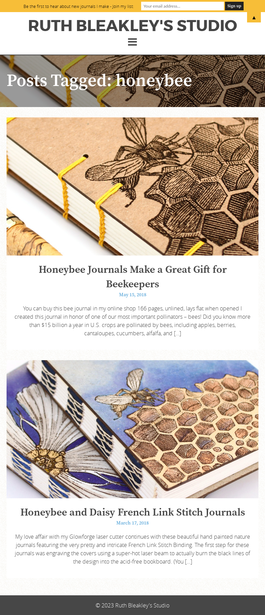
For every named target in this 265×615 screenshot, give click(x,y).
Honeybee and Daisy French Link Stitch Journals (132, 512)
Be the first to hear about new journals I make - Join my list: (78, 6)
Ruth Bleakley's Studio (132, 26)
